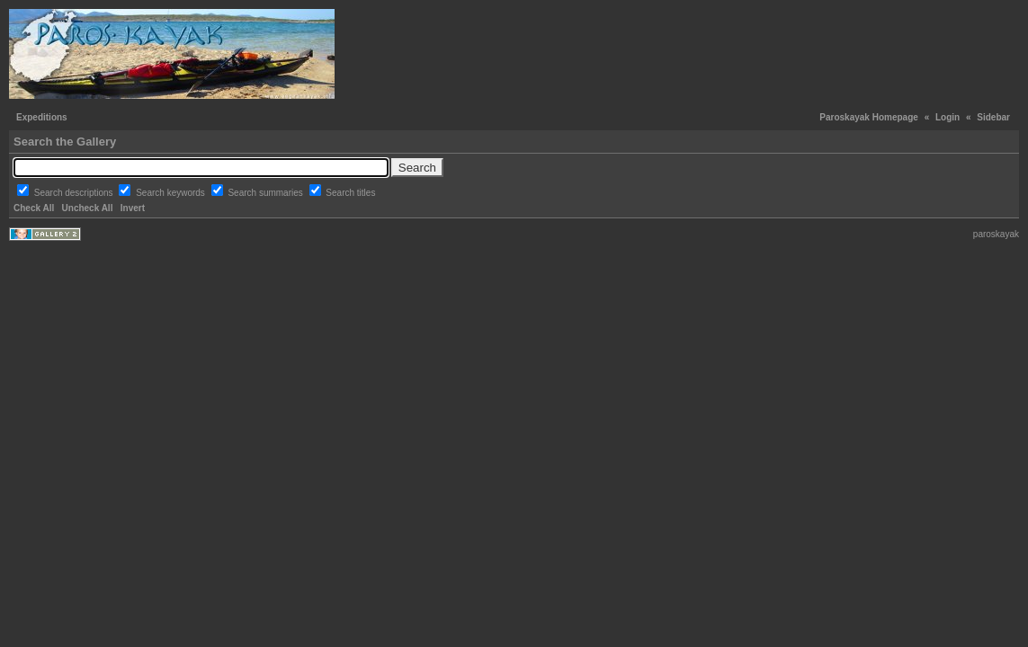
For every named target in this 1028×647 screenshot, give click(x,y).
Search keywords (171, 193)
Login (947, 117)
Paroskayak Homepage (868, 117)
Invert (133, 208)
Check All (33, 208)
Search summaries (266, 193)
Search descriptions (75, 193)
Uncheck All (87, 208)
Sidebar (993, 117)
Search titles (350, 193)
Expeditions (41, 117)
